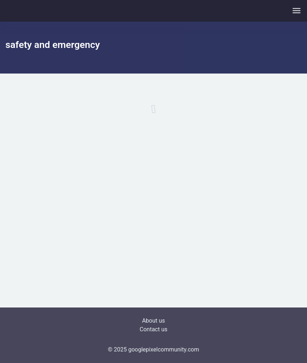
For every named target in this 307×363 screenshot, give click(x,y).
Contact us (153, 329)
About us (153, 320)
